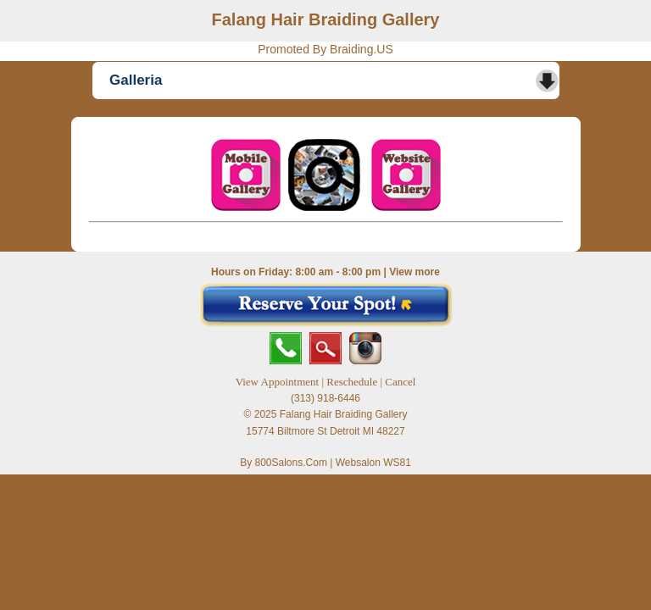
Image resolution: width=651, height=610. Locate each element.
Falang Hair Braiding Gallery (326, 19)
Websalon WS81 (373, 463)
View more (414, 272)
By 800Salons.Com (283, 463)
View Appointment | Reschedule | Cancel (326, 381)
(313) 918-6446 (325, 398)
